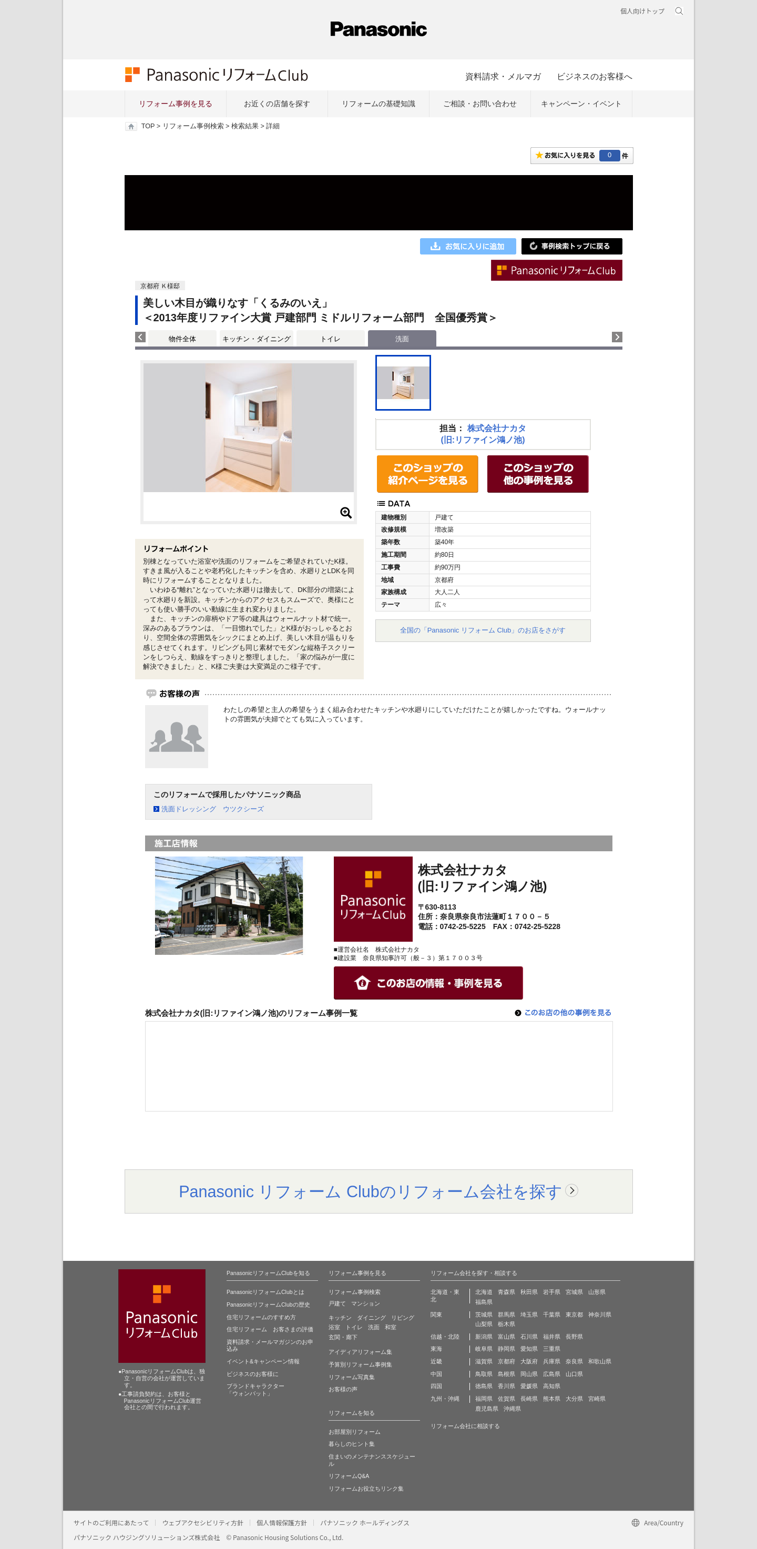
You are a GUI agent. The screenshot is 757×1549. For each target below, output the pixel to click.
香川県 (506, 1386)
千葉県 (551, 1314)
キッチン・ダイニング (256, 339)
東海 (436, 1349)
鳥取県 (484, 1374)
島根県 (506, 1374)
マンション (365, 1303)
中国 (436, 1374)
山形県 (597, 1292)
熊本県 (551, 1398)
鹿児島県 (486, 1408)
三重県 (551, 1349)
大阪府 (529, 1361)
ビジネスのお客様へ (594, 76)
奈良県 (574, 1361)
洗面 (374, 1327)
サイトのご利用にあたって (111, 1522)
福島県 (484, 1302)
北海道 (484, 1292)
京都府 (506, 1361)
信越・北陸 (445, 1336)
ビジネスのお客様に (253, 1374)
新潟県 (484, 1336)
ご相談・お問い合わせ (480, 103)
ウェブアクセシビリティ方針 (202, 1522)
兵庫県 (551, 1361)
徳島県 (484, 1386)
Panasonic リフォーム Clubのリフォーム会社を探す (370, 1191)
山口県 (574, 1374)
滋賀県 (484, 1361)
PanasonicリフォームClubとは (265, 1292)
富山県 (506, 1336)
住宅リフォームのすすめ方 (261, 1317)
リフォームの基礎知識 (378, 103)
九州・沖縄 (445, 1398)
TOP (148, 126)
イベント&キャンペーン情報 (263, 1361)
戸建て (337, 1303)
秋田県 (529, 1292)
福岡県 (484, 1398)
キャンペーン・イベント (581, 103)
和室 (390, 1327)
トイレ (330, 339)
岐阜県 (484, 1349)
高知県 (551, 1386)
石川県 (529, 1336)
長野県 (574, 1336)
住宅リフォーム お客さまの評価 (270, 1329)
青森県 (506, 1292)
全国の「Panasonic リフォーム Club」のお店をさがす (483, 630)
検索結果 (245, 126)
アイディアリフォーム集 (360, 1352)
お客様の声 (343, 1389)
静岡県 (506, 1349)
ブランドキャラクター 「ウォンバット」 (255, 1390)
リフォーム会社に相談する (465, 1426)
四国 (436, 1386)
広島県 (551, 1374)
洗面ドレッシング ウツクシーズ (212, 809)
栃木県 (506, 1324)
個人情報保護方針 (282, 1522)
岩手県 (551, 1292)
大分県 (574, 1398)
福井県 (551, 1336)
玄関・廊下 (343, 1337)
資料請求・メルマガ (503, 76)
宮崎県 (597, 1398)
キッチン (340, 1317)
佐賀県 (506, 1398)
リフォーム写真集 (352, 1377)
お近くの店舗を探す (277, 103)
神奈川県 (599, 1314)
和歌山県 (599, 1361)
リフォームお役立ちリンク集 (366, 1488)
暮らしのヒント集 (352, 1444)
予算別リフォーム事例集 (360, 1364)
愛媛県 (529, 1386)
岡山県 (529, 1374)
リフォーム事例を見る (175, 103)
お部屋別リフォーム (355, 1432)
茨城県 (484, 1314)
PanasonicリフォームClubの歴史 (268, 1304)
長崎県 (529, 1398)
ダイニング (371, 1317)
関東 (436, 1314)
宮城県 (574, 1292)
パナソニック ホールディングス (365, 1522)
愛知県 (529, 1349)
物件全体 (182, 339)
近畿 (436, 1361)
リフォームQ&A (349, 1476)
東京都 (574, 1314)
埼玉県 (529, 1314)
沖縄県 (512, 1408)
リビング (402, 1317)
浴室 (334, 1327)
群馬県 (506, 1314)
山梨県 (484, 1324)
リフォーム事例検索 (193, 126)
